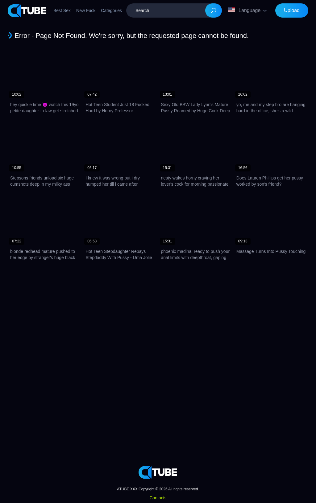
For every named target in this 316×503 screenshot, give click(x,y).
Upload (292, 10)
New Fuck (85, 10)
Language (244, 10)
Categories (111, 10)
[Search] (213, 10)
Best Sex (62, 10)
